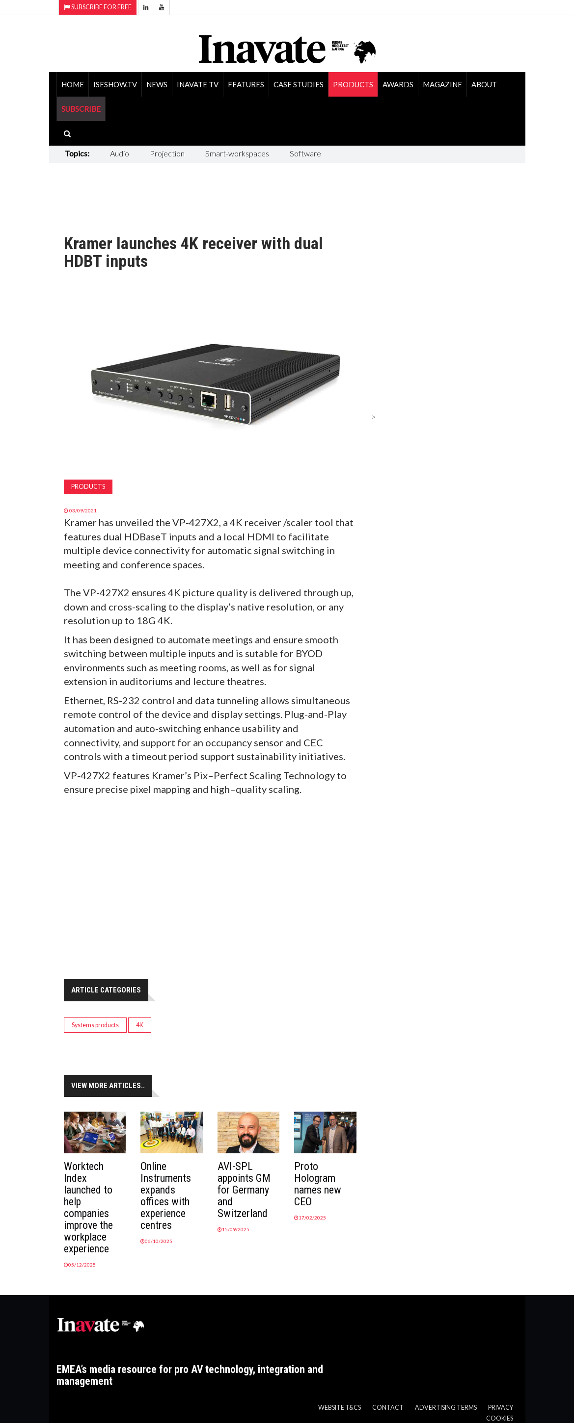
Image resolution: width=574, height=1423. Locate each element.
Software (305, 153)
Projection (167, 153)
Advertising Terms (446, 1407)
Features (246, 84)
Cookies (499, 1418)
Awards (398, 84)
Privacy (500, 1407)
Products (353, 84)
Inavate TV (198, 84)
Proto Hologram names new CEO (317, 1184)
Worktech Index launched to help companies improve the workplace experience (88, 1207)
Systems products (95, 1025)
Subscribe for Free (98, 7)
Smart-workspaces (237, 153)
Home (72, 84)
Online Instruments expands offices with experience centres (165, 1195)
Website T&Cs (339, 1407)
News (156, 84)
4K (139, 1025)
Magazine (442, 84)
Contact (388, 1407)
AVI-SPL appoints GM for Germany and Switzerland (244, 1190)
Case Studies (298, 84)
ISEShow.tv (115, 84)
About (484, 84)
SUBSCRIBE (81, 108)
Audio (119, 153)
